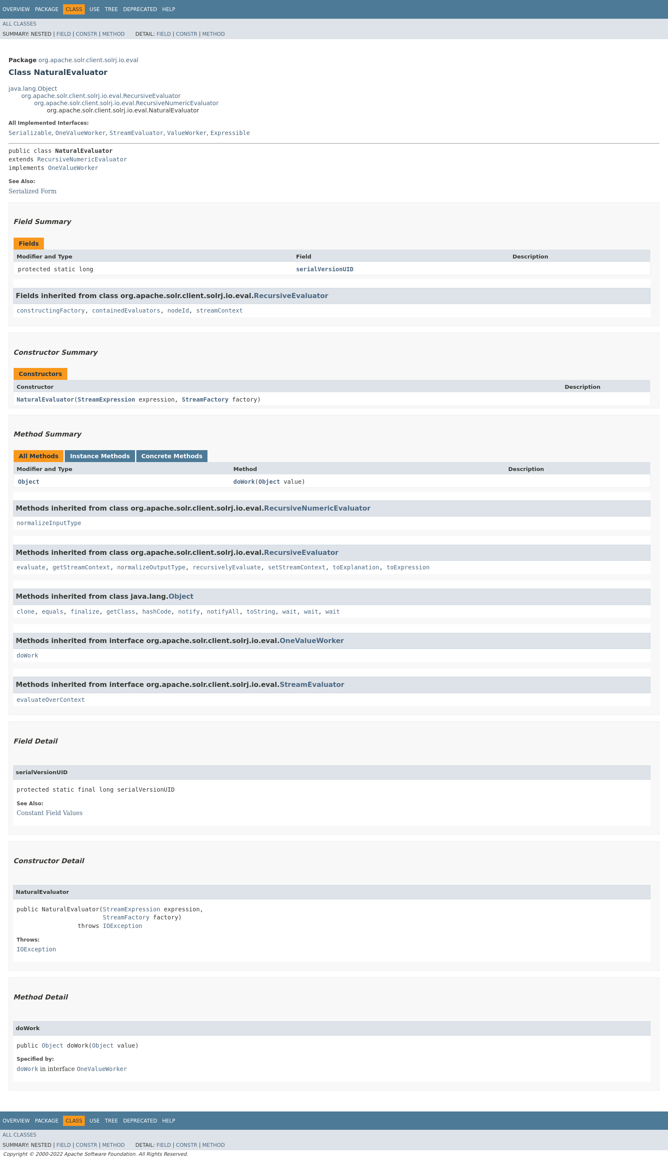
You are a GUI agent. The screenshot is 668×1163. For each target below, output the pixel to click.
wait (289, 611)
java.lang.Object (33, 88)
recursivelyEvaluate (227, 567)
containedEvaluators (126, 310)
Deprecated (140, 9)
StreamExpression (106, 399)
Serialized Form (33, 191)
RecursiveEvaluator (291, 296)
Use (94, 9)
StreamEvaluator (136, 132)
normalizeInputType (49, 523)
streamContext (219, 310)
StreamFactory (205, 399)
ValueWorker (187, 132)
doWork (244, 481)
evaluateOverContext (51, 699)
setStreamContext (296, 567)
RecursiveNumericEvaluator (82, 159)
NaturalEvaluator (45, 399)
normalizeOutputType (151, 567)
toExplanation (356, 567)
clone (26, 611)
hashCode (156, 611)
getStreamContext (81, 567)
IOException (122, 925)
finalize (84, 611)
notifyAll (223, 611)
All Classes (19, 24)
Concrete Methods (172, 456)
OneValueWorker (80, 132)
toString (261, 611)
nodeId (178, 310)
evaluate (31, 567)
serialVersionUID (325, 269)
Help (169, 9)
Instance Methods (100, 456)
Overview (16, 9)
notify (189, 611)
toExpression (407, 567)
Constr (86, 34)
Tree (111, 9)
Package (46, 9)
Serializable (30, 132)
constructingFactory (51, 310)
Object (29, 481)
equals (52, 611)
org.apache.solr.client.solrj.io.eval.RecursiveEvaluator (101, 95)
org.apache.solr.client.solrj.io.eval (88, 60)
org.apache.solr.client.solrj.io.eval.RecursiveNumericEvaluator (126, 103)
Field (63, 34)
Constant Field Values (50, 813)
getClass (121, 611)
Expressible (230, 132)
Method (113, 34)
